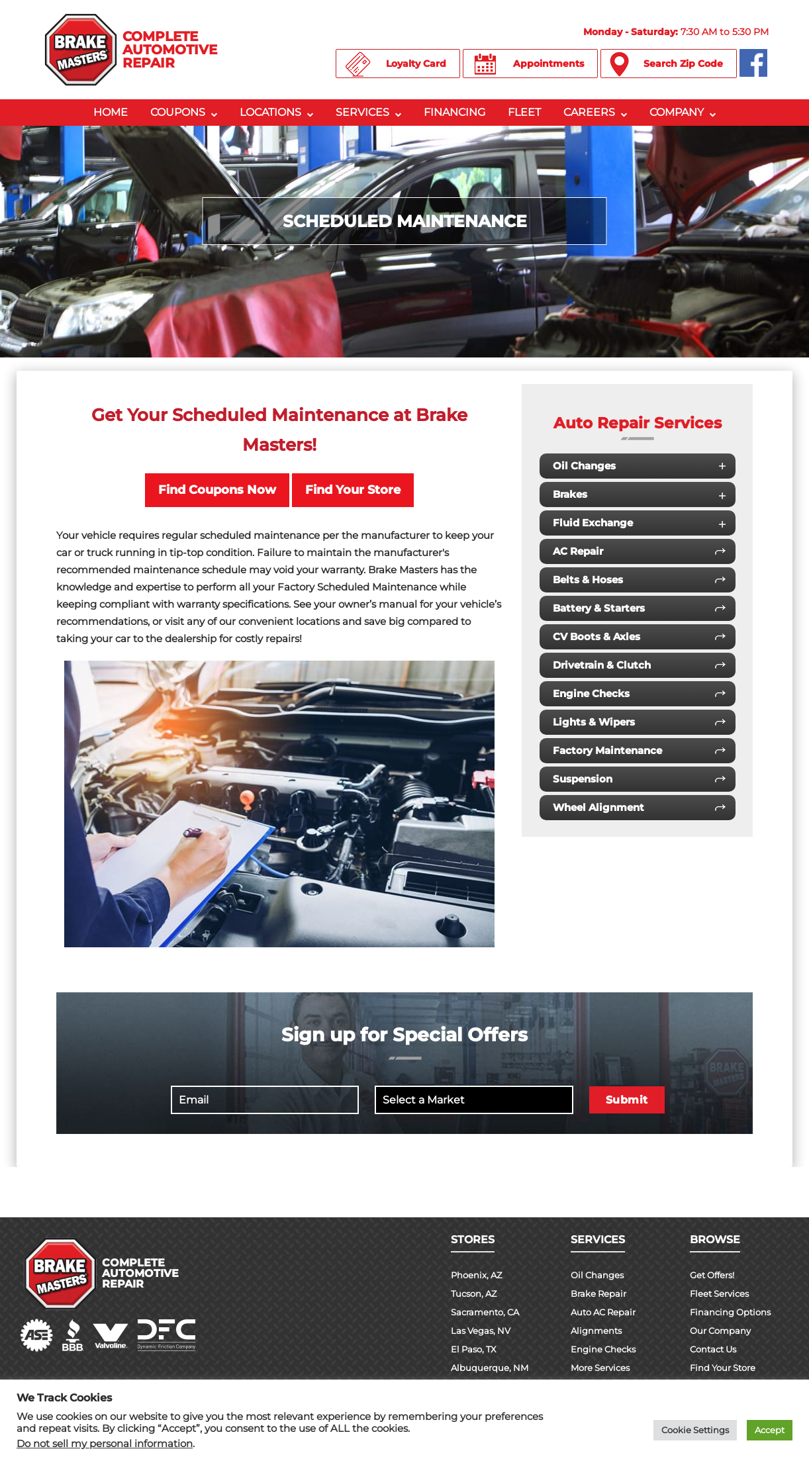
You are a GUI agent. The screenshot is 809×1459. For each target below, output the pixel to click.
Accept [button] (770, 1430)
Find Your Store (353, 490)
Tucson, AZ (476, 1293)
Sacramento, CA (488, 1312)
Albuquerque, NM (491, 1368)
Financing (454, 112)
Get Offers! (715, 1275)
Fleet (524, 112)
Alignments (598, 1331)
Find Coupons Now (217, 490)
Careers (589, 112)
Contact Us (715, 1349)
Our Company (722, 1331)
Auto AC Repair (606, 1312)
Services (362, 112)
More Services (603, 1368)
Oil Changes (599, 1275)
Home (110, 112)
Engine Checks (605, 1349)
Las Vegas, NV (483, 1331)
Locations (270, 112)
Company (676, 112)
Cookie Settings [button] (695, 1430)
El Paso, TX (475, 1349)
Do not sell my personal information (105, 1444)
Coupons (177, 112)
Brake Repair (600, 1293)
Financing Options (733, 1312)
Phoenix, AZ (478, 1275)
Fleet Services (722, 1293)
